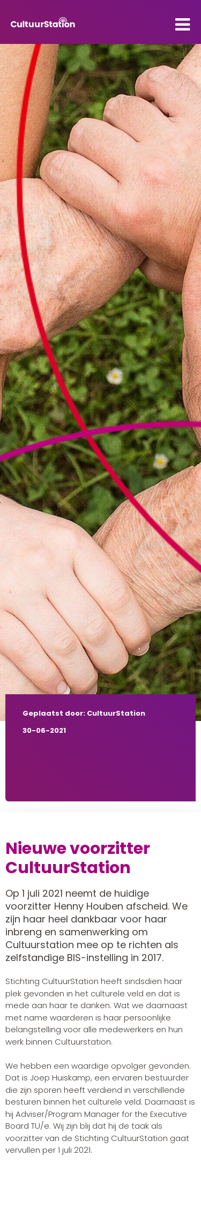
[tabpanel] (100, 382)
